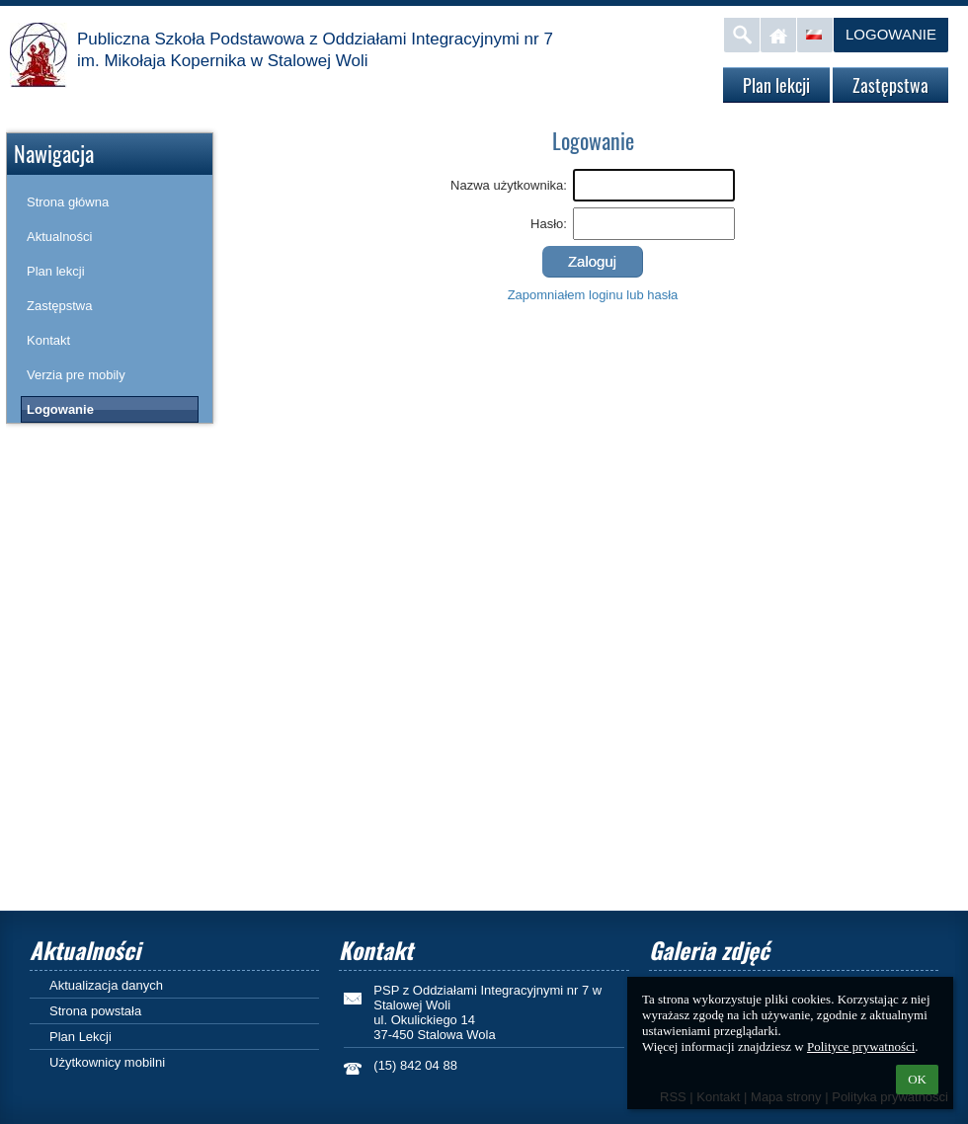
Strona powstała (95, 1011)
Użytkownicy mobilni (107, 1062)
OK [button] (917, 1079)
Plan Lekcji (80, 1036)
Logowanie (891, 34)
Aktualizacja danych (106, 985)
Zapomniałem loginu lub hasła (593, 294)
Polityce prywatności (861, 1046)
